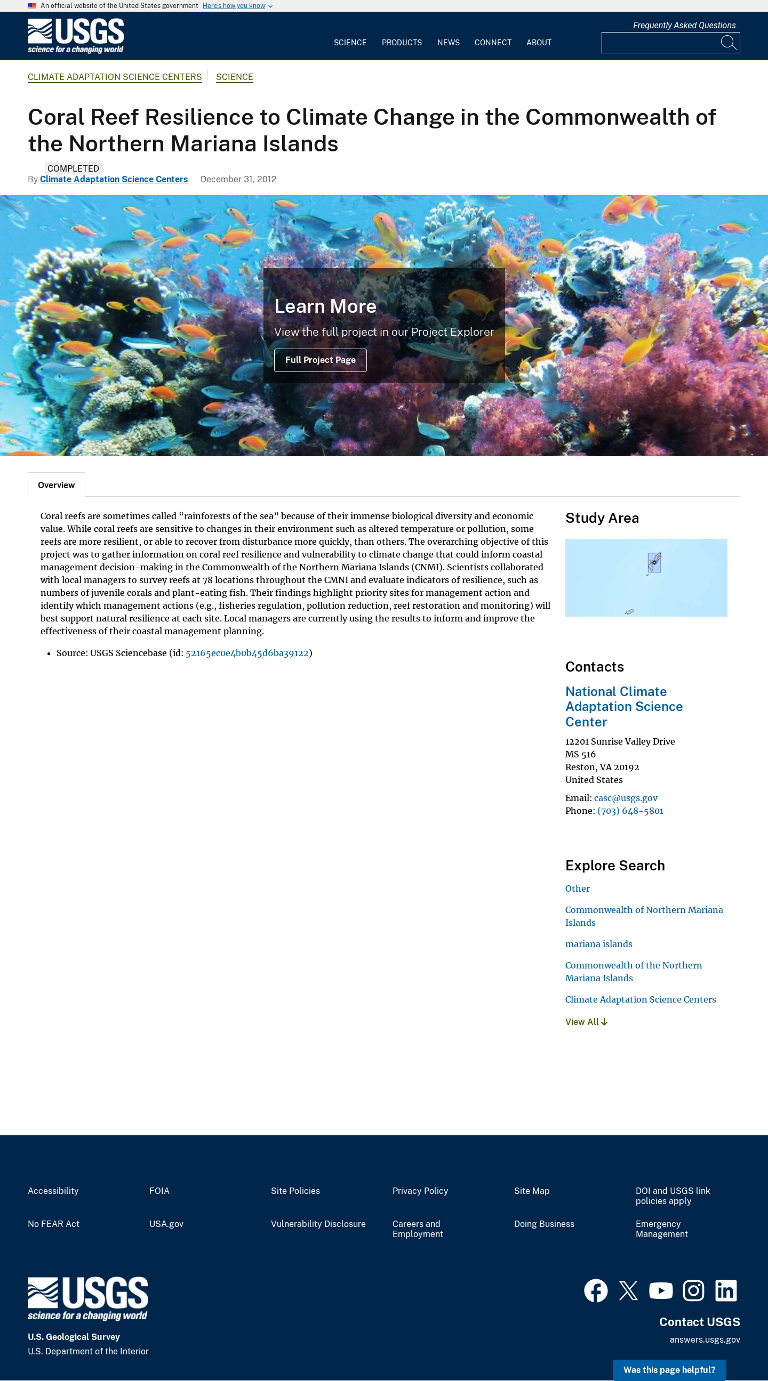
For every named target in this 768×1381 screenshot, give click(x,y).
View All (586, 1022)
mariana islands (599, 944)
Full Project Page (320, 360)
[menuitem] (350, 36)
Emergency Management (662, 1229)
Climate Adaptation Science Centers (115, 77)
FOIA (159, 1191)
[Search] (729, 42)
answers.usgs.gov (705, 1340)
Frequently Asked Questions (684, 25)
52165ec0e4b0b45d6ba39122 (247, 653)
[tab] (56, 484)
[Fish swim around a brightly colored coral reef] (384, 325)
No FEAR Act (53, 1224)
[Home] (76, 51)
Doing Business (544, 1224)
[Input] (671, 42)
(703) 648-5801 (630, 810)
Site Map (532, 1191)
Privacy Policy (421, 1191)
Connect (493, 42)
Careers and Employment (418, 1229)
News (448, 42)
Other (577, 888)
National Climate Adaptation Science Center (624, 707)
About (538, 42)
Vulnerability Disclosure (318, 1224)
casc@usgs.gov (626, 798)
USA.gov (166, 1224)
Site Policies (295, 1191)
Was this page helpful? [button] (669, 1370)
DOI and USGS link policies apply (673, 1196)
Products (402, 42)
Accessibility (53, 1191)
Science (350, 42)
